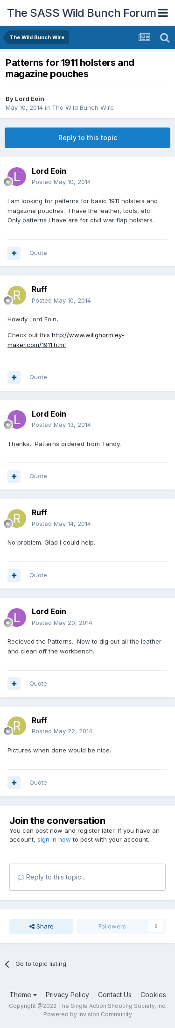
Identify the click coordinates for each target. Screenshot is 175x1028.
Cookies (153, 995)
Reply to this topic (87, 138)
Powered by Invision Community (87, 1014)
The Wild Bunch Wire (83, 107)
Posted (61, 181)
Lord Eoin (29, 98)
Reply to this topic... (51, 877)
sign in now (54, 839)
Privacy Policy (67, 995)
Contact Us (115, 995)
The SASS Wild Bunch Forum (81, 13)
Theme (23, 995)
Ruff (39, 289)
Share (41, 926)
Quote (38, 252)
